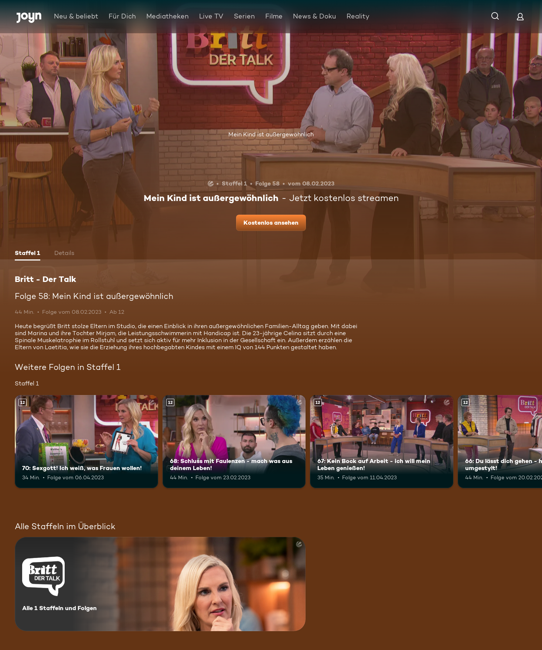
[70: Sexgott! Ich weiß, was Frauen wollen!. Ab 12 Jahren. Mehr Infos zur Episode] (86, 441)
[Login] (520, 16)
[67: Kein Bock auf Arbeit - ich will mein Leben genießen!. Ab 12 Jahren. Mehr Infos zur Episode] (381, 441)
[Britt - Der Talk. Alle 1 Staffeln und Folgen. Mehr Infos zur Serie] (160, 584)
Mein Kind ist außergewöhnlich (271, 134)
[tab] (27, 254)
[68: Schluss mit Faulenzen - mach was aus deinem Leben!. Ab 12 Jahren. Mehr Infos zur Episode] (234, 441)
